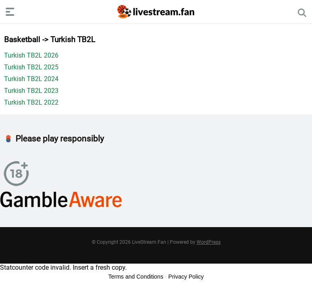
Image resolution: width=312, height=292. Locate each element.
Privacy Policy (186, 276)
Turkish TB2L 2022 (31, 102)
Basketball (22, 39)
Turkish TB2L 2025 (31, 67)
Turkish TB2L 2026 (31, 55)
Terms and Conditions (135, 276)
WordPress (209, 242)
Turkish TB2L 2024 (31, 79)
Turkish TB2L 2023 (31, 90)
